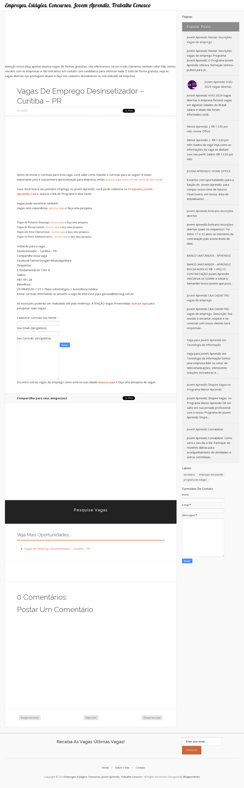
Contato (140, 767)
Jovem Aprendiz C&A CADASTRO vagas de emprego (208, 297)
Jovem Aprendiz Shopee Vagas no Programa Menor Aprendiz (209, 387)
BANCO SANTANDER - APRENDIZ (209, 255)
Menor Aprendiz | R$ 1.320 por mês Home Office (207, 129)
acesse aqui (139, 303)
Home (105, 767)
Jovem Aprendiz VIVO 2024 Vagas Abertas (219, 84)
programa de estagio (195, 479)
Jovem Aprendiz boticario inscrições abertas (210, 213)
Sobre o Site (122, 767)
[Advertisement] (91, 37)
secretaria (189, 474)
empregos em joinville (211, 474)
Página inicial (91, 718)
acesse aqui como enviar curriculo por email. (134, 179)
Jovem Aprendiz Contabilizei (205, 429)
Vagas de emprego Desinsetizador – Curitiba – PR (57, 548)
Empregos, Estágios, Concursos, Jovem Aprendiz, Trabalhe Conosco (78, 5)
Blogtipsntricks (191, 776)
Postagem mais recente (30, 718)
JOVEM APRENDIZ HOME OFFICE (209, 171)
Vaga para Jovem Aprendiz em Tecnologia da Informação (206, 342)
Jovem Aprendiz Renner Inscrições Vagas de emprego (209, 39)
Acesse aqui (56, 208)
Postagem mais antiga (152, 718)
